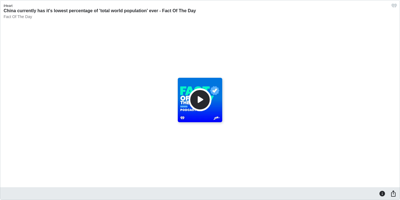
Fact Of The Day (18, 16)
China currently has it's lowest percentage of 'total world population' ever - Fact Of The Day (100, 10)
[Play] (200, 99)
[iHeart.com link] (394, 7)
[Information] (382, 193)
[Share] (393, 193)
